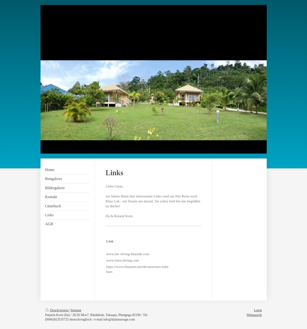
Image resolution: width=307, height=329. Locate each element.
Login (258, 310)
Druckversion (57, 310)
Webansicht (254, 315)
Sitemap (75, 310)
